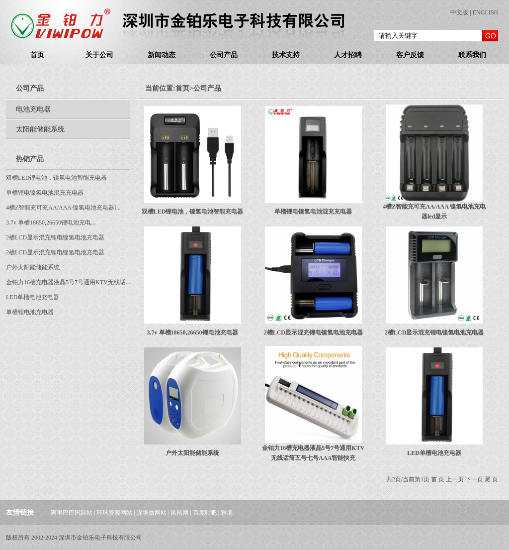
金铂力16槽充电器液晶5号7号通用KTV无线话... (68, 282)
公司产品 (224, 55)
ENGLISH (485, 12)
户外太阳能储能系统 (33, 267)
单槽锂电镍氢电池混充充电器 (45, 192)
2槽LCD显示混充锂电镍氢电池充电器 (55, 237)
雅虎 (227, 512)
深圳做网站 (152, 512)
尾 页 (491, 479)
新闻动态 (161, 55)
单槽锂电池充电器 (30, 312)
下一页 (474, 479)
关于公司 (99, 55)
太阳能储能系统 (40, 129)
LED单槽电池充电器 (32, 297)
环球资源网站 (114, 512)
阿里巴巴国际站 (71, 512)
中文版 (459, 12)
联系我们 (472, 55)
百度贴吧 (205, 512)
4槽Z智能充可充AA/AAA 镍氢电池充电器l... (63, 207)
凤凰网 (179, 512)
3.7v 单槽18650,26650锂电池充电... (50, 222)
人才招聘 (348, 55)
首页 (37, 55)
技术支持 (286, 55)
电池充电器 (33, 109)
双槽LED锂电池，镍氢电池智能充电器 (56, 177)
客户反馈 (410, 55)
